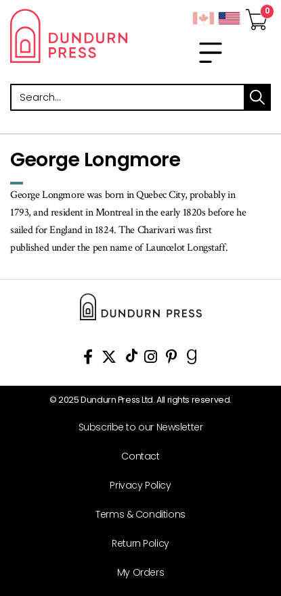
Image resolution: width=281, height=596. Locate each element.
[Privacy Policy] (135, 485)
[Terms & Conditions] (135, 514)
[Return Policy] (135, 543)
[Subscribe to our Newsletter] (135, 427)
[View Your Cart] (256, 15)
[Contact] (135, 456)
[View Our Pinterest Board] (172, 359)
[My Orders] (135, 572)
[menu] (210, 52)
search (257, 97)
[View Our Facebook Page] (88, 359)
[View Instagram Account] (150, 359)
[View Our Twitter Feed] (109, 359)
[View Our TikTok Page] (132, 359)
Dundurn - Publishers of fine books (70, 36)
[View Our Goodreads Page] (192, 359)
